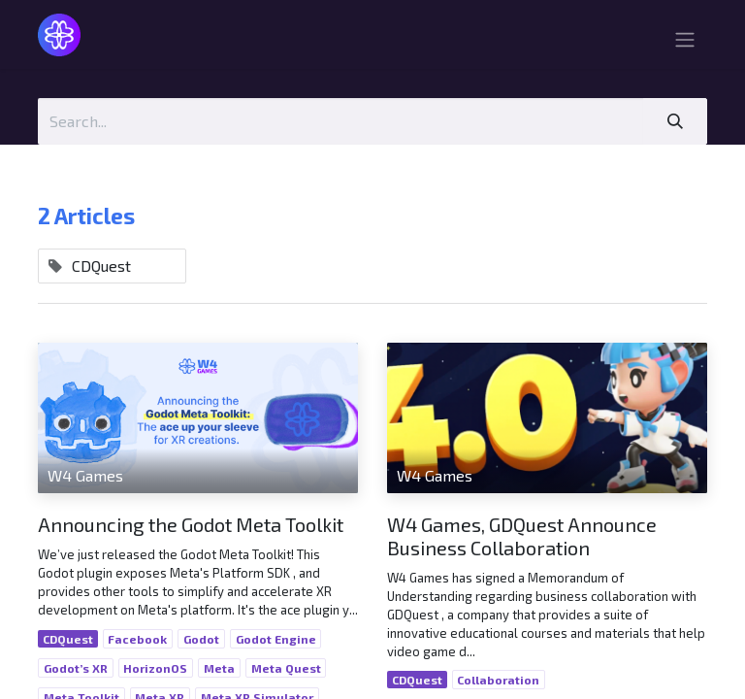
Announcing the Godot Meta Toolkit (190, 524)
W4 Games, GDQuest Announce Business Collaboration (522, 536)
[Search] (675, 121)
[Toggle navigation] (685, 42)
